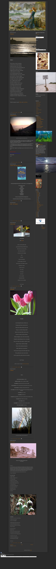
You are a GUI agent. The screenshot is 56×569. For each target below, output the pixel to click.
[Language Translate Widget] (40, 37)
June (37, 198)
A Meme (11, 370)
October (38, 194)
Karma (37, 107)
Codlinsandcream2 (39, 120)
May (37, 199)
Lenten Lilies (12, 224)
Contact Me (43, 228)
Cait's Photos (37, 34)
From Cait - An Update (38, 112)
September (38, 195)
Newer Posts (11, 544)
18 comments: (19, 438)
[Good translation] (2, 555)
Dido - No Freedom (14, 204)
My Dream (37, 108)
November (38, 193)
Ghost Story (37, 113)
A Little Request (13, 115)
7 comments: (19, 112)
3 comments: (19, 542)
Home (21, 544)
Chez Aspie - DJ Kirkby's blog (40, 119)
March (38, 201)
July (37, 197)
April (37, 200)
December (38, 192)
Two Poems (12, 441)
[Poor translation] (4, 555)
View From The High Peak (39, 121)
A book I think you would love (16, 165)
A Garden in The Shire (39, 127)
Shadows (12, 34)
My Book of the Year (38, 102)
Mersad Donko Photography (40, 126)
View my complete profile (38, 154)
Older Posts (32, 544)
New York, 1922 (38, 103)
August (38, 196)
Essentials (12, 289)
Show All (45, 128)
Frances (22, 240)
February (38, 202)
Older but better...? (39, 125)
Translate (40, 38)
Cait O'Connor (15, 3)
